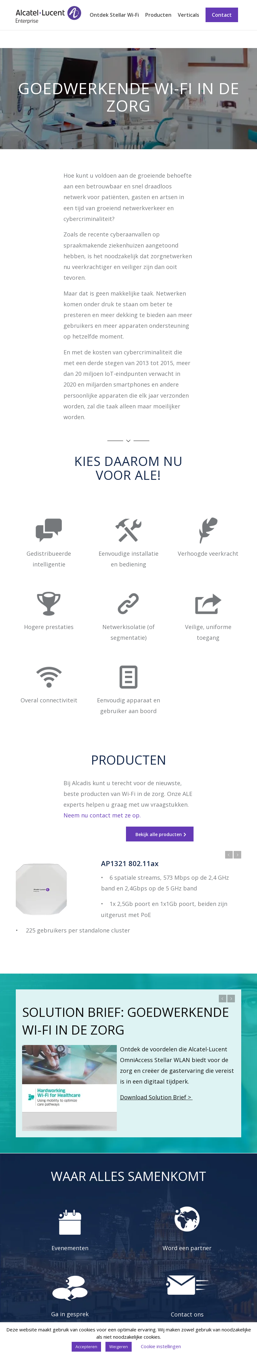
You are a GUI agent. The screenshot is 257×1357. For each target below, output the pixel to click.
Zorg (21, 38)
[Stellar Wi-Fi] (48, 15)
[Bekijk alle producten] (160, 834)
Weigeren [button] (118, 1346)
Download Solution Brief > (156, 1097)
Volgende (237, 855)
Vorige (229, 855)
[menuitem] (114, 15)
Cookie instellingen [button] (161, 1346)
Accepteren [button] (86, 1346)
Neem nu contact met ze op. (102, 815)
